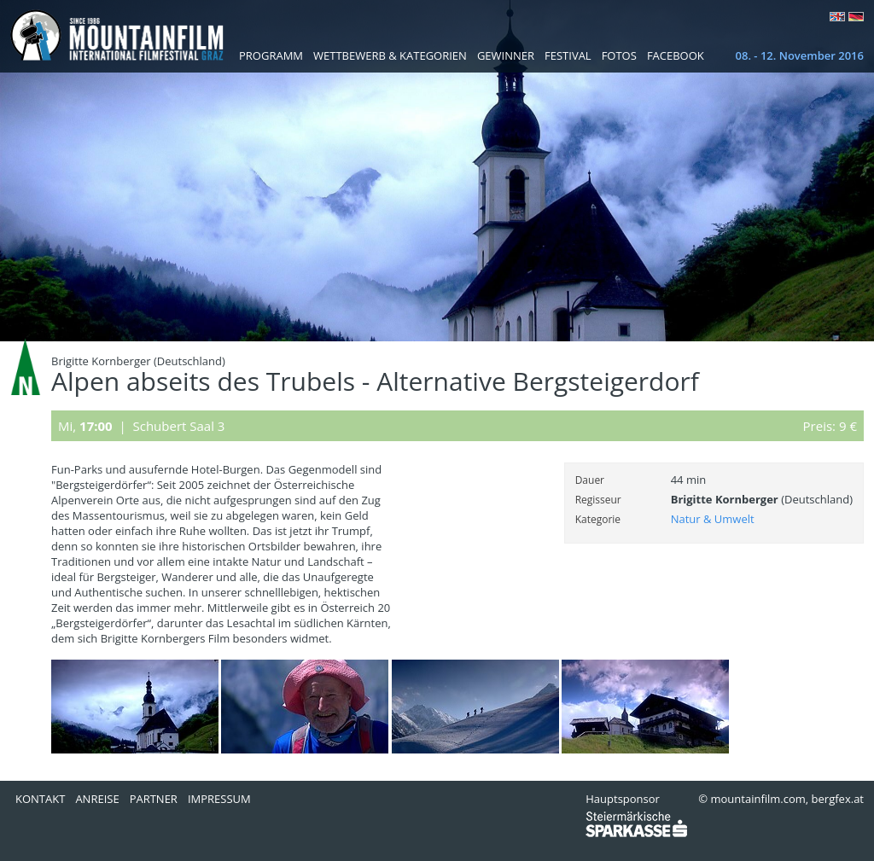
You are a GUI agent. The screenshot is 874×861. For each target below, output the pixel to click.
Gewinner (505, 55)
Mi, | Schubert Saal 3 (141, 425)
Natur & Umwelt (713, 518)
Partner (154, 798)
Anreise (97, 798)
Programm (271, 55)
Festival (568, 55)
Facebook (675, 55)
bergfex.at (838, 798)
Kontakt (40, 798)
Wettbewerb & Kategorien (390, 55)
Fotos (619, 55)
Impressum (219, 798)
